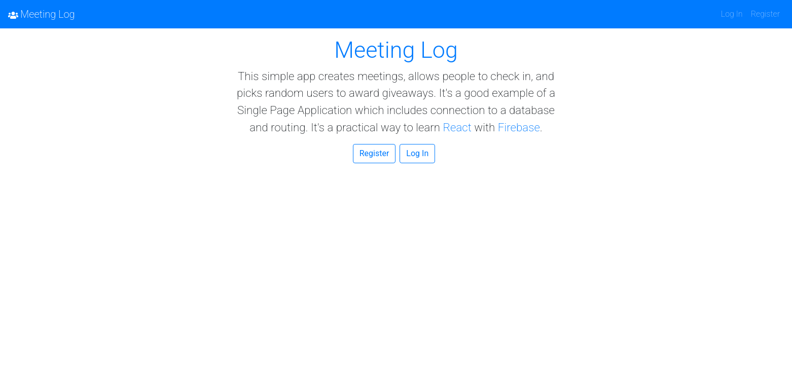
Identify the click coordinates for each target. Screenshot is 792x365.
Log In (732, 14)
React (457, 127)
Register (765, 14)
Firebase (519, 127)
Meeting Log (41, 14)
